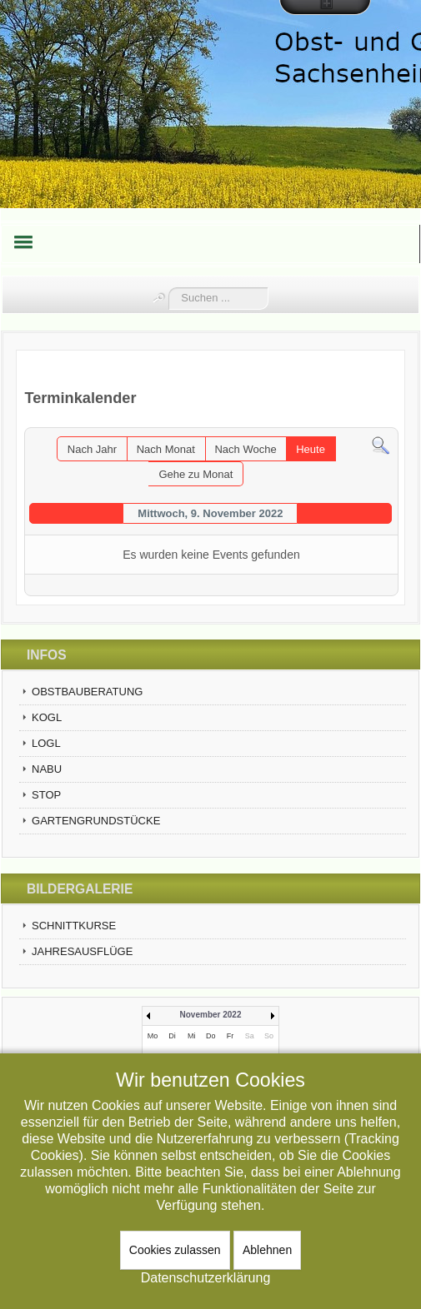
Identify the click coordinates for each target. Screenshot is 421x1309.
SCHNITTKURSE (74, 925)
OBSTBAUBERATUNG (87, 691)
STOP (46, 795)
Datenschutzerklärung (206, 1278)
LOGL (46, 743)
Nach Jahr (92, 449)
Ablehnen (267, 1250)
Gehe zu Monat (195, 474)
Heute (310, 449)
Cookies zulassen (175, 1250)
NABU (47, 769)
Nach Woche (245, 449)
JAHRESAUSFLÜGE (82, 951)
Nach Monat (166, 449)
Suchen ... (168, 287)
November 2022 (211, 1014)
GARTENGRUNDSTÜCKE (96, 820)
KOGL (47, 717)
